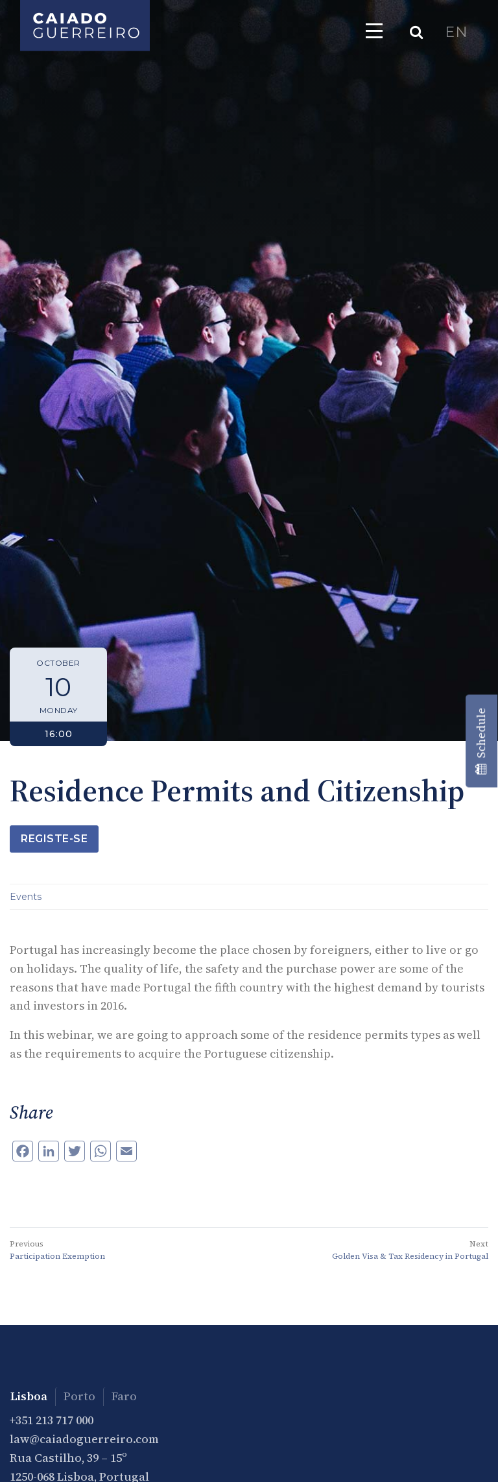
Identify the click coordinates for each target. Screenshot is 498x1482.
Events (26, 897)
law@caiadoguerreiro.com (84, 1439)
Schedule (481, 741)
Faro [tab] (124, 1396)
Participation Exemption (57, 1256)
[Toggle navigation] (374, 30)
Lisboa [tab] (28, 1396)
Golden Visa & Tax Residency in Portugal (410, 1256)
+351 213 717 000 (51, 1420)
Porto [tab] (79, 1396)
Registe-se (54, 838)
